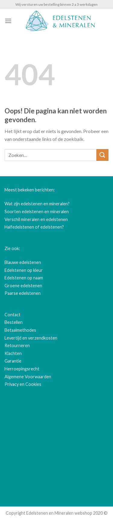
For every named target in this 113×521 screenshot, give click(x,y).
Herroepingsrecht (22, 368)
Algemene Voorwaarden (28, 376)
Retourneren (17, 345)
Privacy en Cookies (23, 384)
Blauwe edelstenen (23, 262)
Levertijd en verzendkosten (31, 337)
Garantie (13, 360)
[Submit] (102, 155)
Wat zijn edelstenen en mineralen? (37, 203)
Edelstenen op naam (24, 277)
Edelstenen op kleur (24, 270)
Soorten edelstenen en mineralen (37, 211)
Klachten (13, 353)
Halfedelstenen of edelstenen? (34, 227)
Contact (12, 314)
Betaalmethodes (20, 330)
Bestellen (14, 322)
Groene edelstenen (23, 285)
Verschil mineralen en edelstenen (36, 219)
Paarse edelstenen (23, 293)
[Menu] (8, 20)
